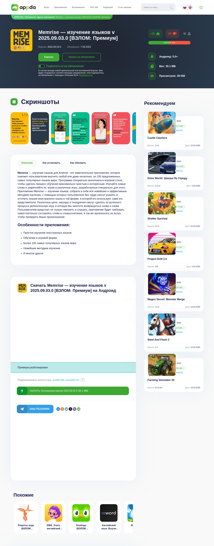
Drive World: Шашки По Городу (167, 178)
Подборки (108, 7)
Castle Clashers (157, 137)
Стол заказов (124, 7)
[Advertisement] (73, 330)
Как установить (51, 163)
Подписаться (86, 75)
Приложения (60, 7)
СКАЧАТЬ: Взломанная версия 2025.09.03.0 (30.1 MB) (59, 391)
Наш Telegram (39, 409)
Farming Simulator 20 (160, 380)
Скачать (49, 57)
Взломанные (78, 7)
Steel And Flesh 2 (158, 339)
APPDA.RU (18, 17)
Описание (27, 163)
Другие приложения (45, 17)
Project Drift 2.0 (157, 259)
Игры (46, 7)
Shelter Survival (157, 218)
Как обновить (78, 163)
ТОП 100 (94, 7)
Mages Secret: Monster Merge (166, 299)
